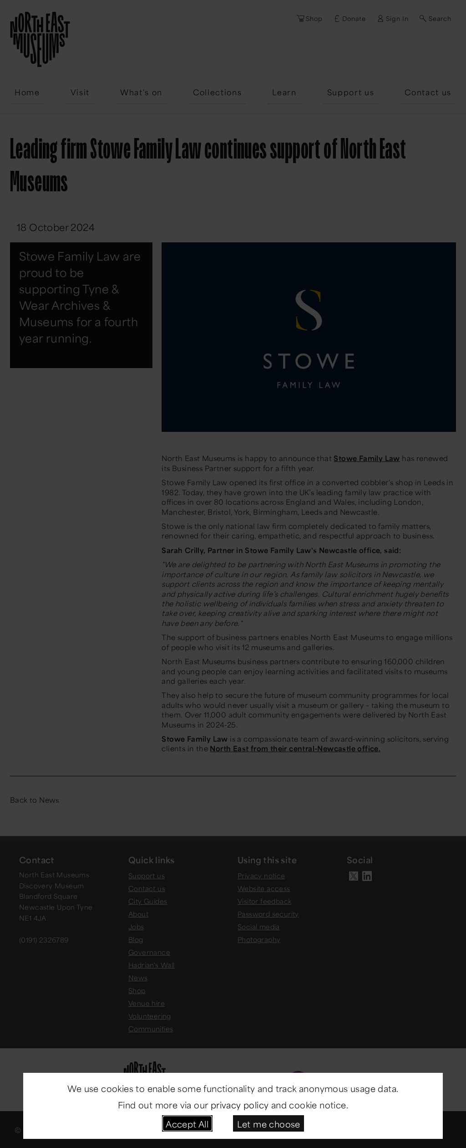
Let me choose (268, 1123)
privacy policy (240, 1104)
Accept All (187, 1123)
